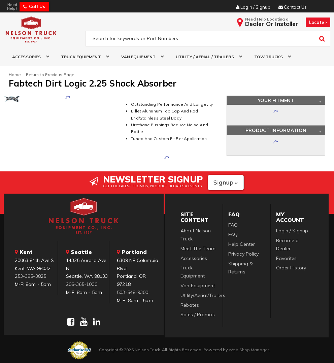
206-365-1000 (81, 284)
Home (15, 74)
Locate (318, 22)
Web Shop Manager (249, 349)
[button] (28, 57)
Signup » (225, 182)
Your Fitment (276, 100)
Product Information (275, 130)
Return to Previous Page (50, 74)
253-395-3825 (30, 276)
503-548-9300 (132, 292)
